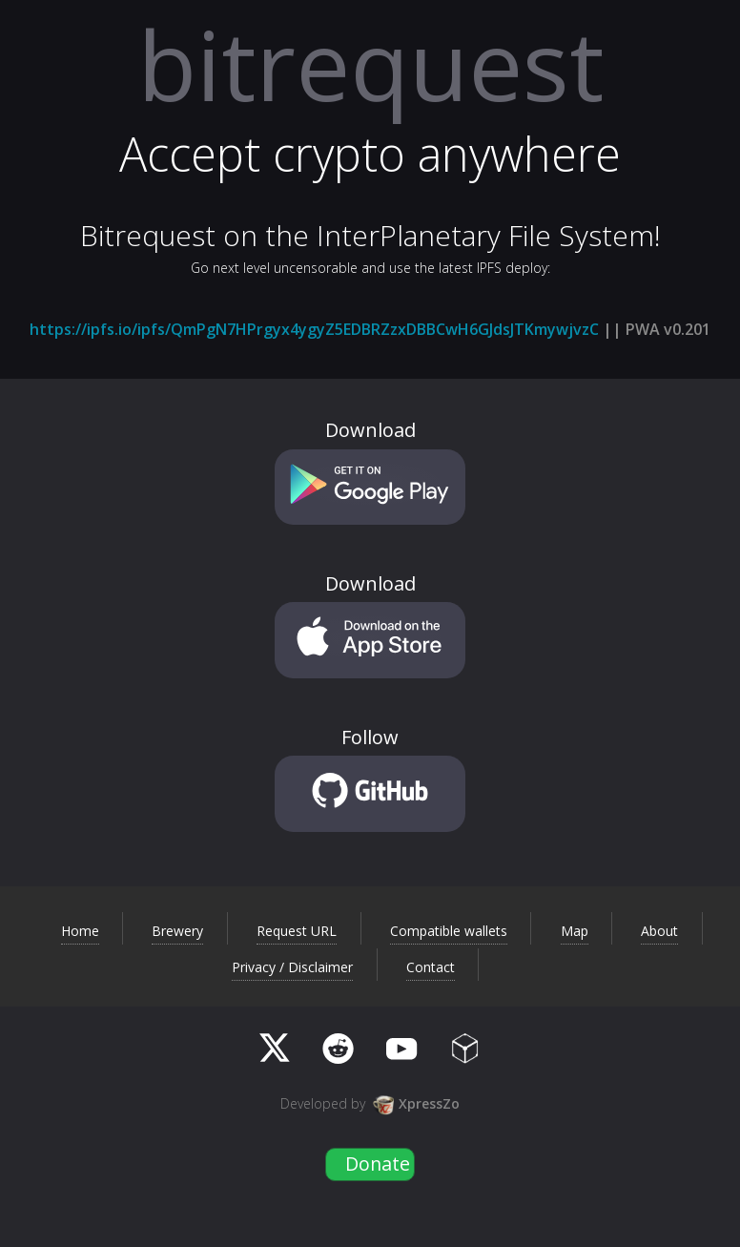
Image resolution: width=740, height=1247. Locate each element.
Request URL (297, 931)
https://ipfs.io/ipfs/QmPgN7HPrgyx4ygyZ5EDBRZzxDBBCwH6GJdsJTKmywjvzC (314, 329)
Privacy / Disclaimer (292, 967)
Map (574, 931)
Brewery (177, 931)
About (659, 931)
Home (80, 931)
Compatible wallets (448, 931)
